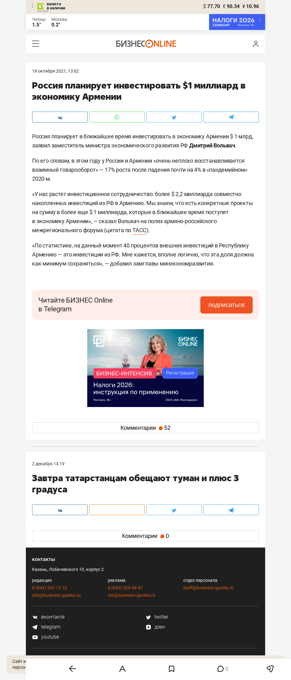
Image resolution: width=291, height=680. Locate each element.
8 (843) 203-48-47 (125, 587)
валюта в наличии (56, 6)
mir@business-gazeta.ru (131, 595)
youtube (45, 637)
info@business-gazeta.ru (56, 595)
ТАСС (139, 230)
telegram (46, 627)
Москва (59, 19)
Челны (39, 19)
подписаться (226, 304)
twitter (157, 617)
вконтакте (48, 617)
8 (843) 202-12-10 (49, 587)
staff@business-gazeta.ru (208, 587)
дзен (155, 627)
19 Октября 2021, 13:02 (55, 71)
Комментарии (145, 428)
